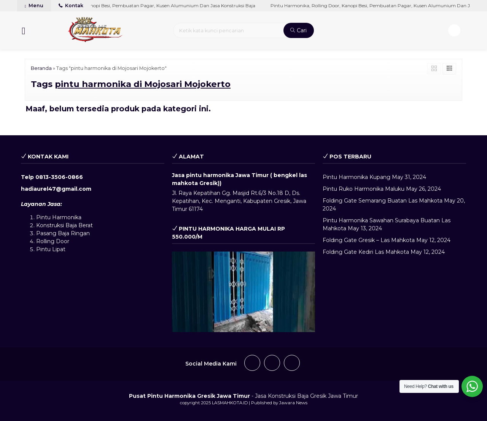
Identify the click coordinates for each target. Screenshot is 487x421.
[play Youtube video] (243, 292)
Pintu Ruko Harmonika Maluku (363, 188)
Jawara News (293, 402)
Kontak (71, 5)
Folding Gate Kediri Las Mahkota (366, 251)
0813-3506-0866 (59, 177)
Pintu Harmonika (58, 217)
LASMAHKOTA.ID (230, 402)
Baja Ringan (74, 233)
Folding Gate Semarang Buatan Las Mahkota (382, 200)
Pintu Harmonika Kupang (356, 177)
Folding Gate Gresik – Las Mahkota (369, 240)
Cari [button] (298, 30)
